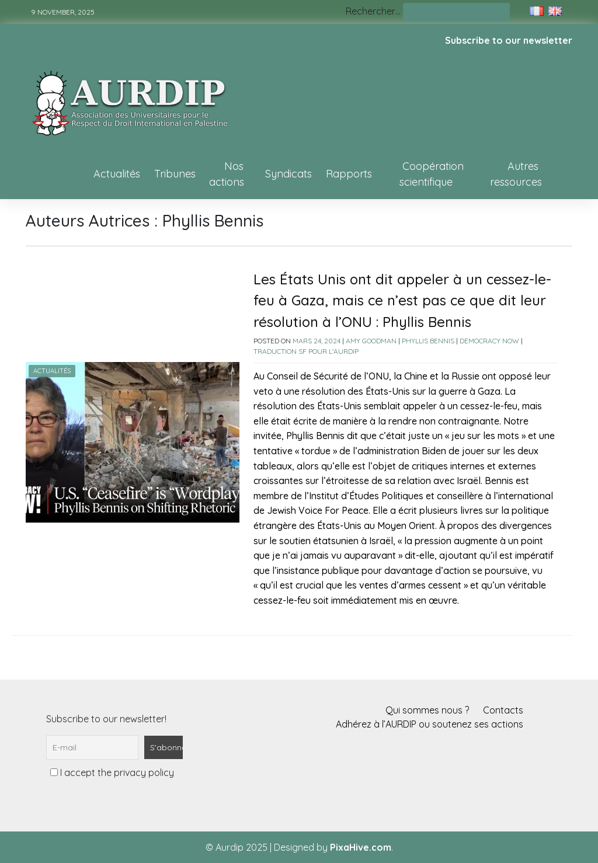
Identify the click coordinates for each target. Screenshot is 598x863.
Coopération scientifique (431, 174)
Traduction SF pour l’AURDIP (306, 351)
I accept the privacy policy (112, 772)
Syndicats (288, 173)
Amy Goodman (371, 340)
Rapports (349, 173)
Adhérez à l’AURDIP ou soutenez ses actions (429, 724)
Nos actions (226, 174)
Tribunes (175, 173)
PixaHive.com (360, 847)
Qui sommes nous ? (427, 710)
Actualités (116, 173)
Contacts (503, 710)
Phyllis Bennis (428, 340)
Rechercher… (373, 11)
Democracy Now (489, 340)
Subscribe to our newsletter (508, 40)
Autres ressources (516, 174)
